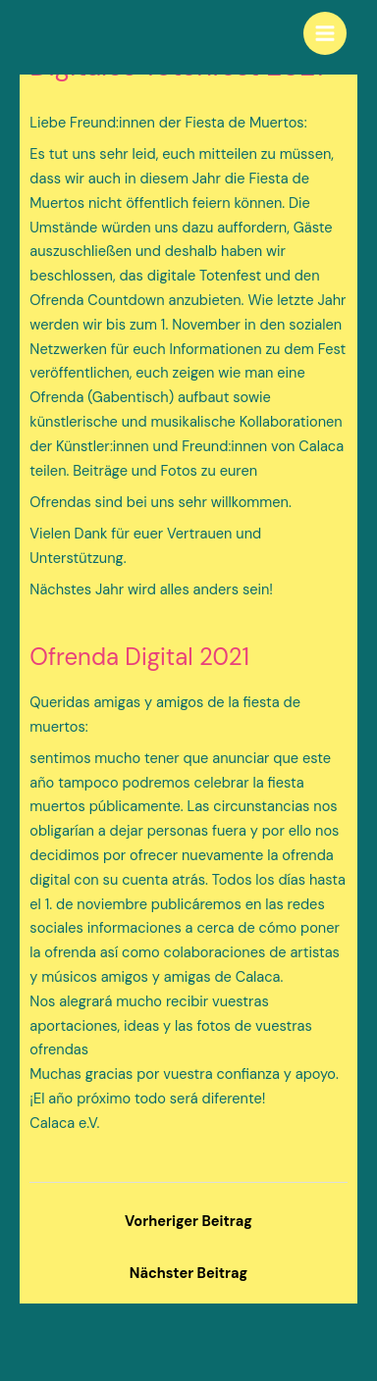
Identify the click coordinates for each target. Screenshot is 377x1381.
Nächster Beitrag (188, 1273)
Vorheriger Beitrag (188, 1221)
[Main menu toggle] (325, 33)
